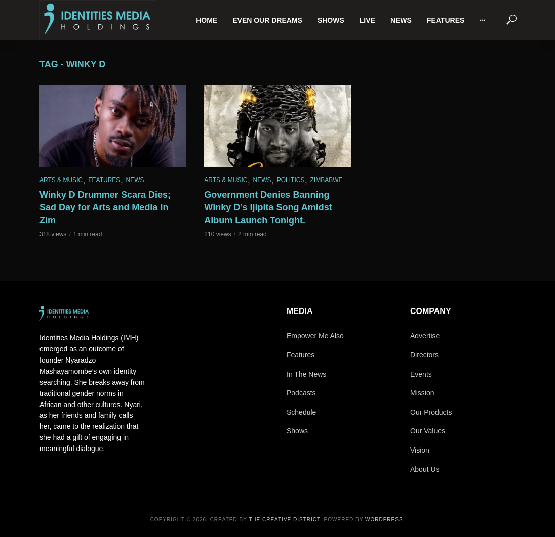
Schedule (301, 412)
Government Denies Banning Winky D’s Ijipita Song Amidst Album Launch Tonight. (268, 208)
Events (421, 374)
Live (367, 20)
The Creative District (284, 519)
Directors (424, 355)
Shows (331, 20)
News (401, 20)
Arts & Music (61, 180)
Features (445, 20)
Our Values (427, 431)
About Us (425, 469)
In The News (306, 374)
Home (206, 20)
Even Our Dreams (267, 20)
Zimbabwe (326, 180)
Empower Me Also (315, 336)
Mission (422, 393)
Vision (419, 450)
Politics (291, 180)
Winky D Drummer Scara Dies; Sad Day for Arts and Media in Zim (105, 208)
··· (483, 20)
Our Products (431, 412)
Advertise (425, 336)
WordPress (384, 519)
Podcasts (301, 393)
